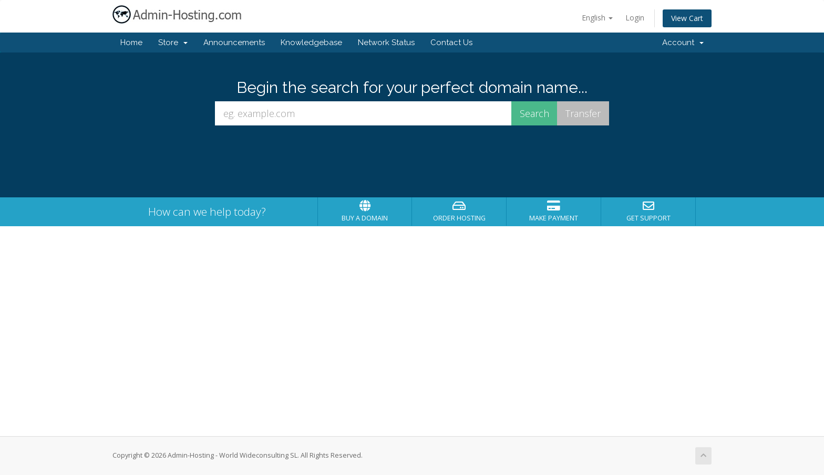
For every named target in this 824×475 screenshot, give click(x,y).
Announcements (234, 42)
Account (683, 42)
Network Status (386, 42)
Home (131, 42)
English (597, 18)
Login (634, 18)
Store (173, 42)
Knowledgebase (311, 42)
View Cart (687, 18)
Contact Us (451, 42)
